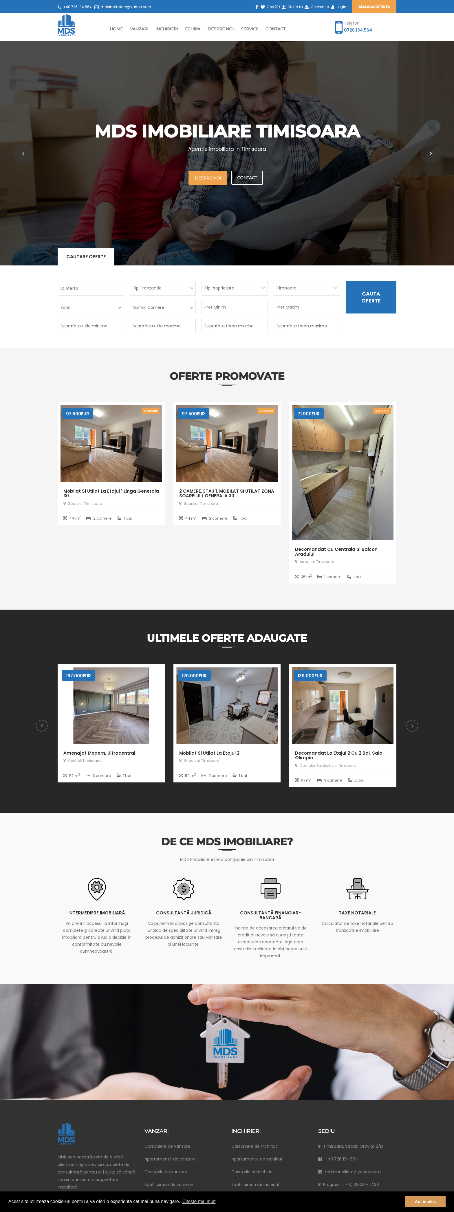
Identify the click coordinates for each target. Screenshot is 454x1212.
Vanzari (139, 29)
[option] (111, 727)
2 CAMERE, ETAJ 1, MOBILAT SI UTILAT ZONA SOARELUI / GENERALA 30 (226, 493)
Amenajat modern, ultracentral (99, 753)
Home (116, 29)
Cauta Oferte (371, 297)
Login (338, 6)
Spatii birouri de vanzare (168, 1184)
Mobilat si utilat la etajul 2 (209, 753)
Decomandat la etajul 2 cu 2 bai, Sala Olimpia (338, 755)
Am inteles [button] (425, 1201)
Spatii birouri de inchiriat (255, 1184)
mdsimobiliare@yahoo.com (122, 6)
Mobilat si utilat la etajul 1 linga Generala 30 (111, 493)
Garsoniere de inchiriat (254, 1146)
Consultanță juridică (183, 913)
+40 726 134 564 (75, 6)
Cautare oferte (86, 256)
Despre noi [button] (208, 178)
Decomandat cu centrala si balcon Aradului (336, 551)
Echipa (192, 29)
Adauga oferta (374, 7)
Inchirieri (166, 29)
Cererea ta (316, 6)
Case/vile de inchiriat (252, 1172)
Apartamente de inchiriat (257, 1159)
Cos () (270, 6)
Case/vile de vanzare (165, 1172)
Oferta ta (292, 6)
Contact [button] (247, 177)
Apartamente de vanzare (170, 1159)
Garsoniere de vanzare (167, 1146)
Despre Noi (221, 29)
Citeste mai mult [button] (199, 1201)
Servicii (249, 29)
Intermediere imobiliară (96, 913)
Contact (275, 29)
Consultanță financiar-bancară (270, 915)
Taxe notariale (357, 913)
